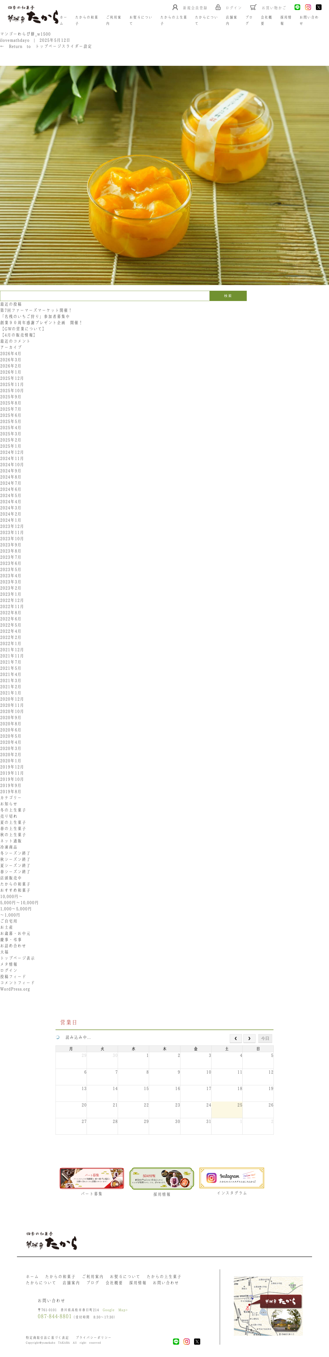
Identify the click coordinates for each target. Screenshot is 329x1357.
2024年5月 (11, 495)
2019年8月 (11, 791)
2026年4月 (11, 353)
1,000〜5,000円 (16, 909)
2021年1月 (11, 693)
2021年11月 (12, 656)
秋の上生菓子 (13, 835)
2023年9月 (11, 545)
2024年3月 (11, 508)
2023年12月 (12, 526)
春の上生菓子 (13, 828)
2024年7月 (11, 483)
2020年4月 (11, 742)
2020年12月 (12, 699)
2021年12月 (12, 650)
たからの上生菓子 (164, 1276)
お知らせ (8, 804)
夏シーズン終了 (15, 865)
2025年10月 (12, 390)
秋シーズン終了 (15, 859)
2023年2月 (11, 588)
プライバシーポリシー (94, 1337)
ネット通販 (11, 841)
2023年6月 (11, 563)
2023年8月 (11, 551)
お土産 (6, 927)
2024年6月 (11, 489)
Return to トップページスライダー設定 (46, 46)
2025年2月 (11, 440)
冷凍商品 (8, 847)
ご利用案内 (93, 1276)
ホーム (32, 1276)
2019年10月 (12, 779)
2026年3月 (11, 360)
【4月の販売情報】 (19, 335)
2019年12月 (12, 767)
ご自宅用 (8, 921)
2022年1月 (11, 643)
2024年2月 (11, 514)
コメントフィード (17, 983)
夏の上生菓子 (13, 822)
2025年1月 (11, 446)
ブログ (92, 1283)
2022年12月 (12, 600)
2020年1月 (11, 761)
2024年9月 (11, 471)
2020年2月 (11, 754)
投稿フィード (13, 977)
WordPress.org (15, 989)
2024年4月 (11, 501)
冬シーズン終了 (15, 853)
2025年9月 (11, 397)
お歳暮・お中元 (15, 933)
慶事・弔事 (11, 939)
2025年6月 (11, 415)
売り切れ (8, 816)
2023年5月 (11, 569)
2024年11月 (12, 458)
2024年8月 (11, 477)
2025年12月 (12, 378)
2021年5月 (11, 668)
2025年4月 (11, 427)
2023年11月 (12, 532)
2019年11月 (12, 773)
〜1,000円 (10, 915)
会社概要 (114, 1283)
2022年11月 (12, 606)
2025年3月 (11, 434)
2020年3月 (11, 748)
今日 (265, 1038)
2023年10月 (12, 538)
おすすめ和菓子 (15, 890)
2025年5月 (11, 421)
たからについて (41, 1283)
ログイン (8, 970)
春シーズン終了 (15, 872)
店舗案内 (71, 1283)
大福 (4, 952)
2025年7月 (11, 409)
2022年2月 (11, 637)
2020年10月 (12, 711)
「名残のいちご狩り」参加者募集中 (35, 316)
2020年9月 (11, 717)
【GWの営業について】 (23, 329)
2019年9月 (11, 785)
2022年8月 (11, 613)
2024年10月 (12, 464)
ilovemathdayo (15, 40)
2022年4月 (11, 631)
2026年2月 (11, 366)
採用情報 (138, 1283)
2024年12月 (12, 452)
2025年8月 (11, 403)
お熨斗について (125, 1276)
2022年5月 (11, 625)
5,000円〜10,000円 (19, 902)
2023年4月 (11, 575)
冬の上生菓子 (13, 810)
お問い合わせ (166, 1283)
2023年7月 (11, 557)
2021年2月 (11, 687)
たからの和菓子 (15, 884)
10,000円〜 (11, 896)
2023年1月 (11, 594)
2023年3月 (11, 582)
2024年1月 (11, 520)
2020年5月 (11, 736)
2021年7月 (11, 662)
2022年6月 (11, 619)
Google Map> (115, 1310)
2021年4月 (11, 674)
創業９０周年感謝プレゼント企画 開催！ (41, 323)
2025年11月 (12, 384)
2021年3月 (11, 680)
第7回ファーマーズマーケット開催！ (36, 310)
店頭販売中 (11, 878)
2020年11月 (12, 705)
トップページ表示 (17, 958)
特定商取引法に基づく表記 (47, 1337)
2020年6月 (11, 730)
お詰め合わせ (13, 946)
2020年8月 (11, 724)
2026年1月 (11, 372)
